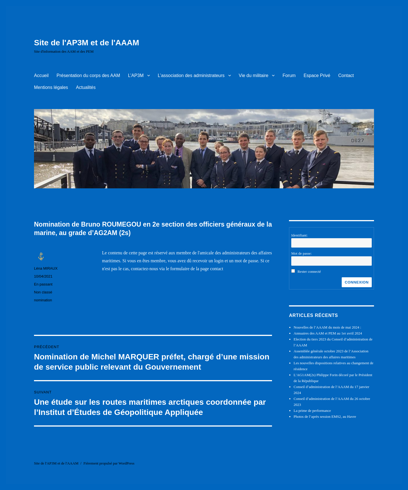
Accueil (41, 75)
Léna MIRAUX (46, 268)
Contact (346, 75)
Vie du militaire (254, 75)
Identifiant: (299, 235)
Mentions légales (51, 87)
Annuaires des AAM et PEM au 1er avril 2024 (328, 333)
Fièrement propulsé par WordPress (109, 463)
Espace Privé (316, 75)
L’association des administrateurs (191, 75)
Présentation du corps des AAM (88, 75)
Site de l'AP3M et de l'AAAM (86, 42)
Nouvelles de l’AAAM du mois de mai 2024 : (327, 327)
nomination (43, 300)
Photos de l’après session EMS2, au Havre (325, 416)
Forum (289, 75)
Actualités (85, 87)
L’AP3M (136, 75)
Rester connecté (309, 271)
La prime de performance (312, 410)
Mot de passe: (301, 253)
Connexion (357, 282)
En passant (43, 284)
